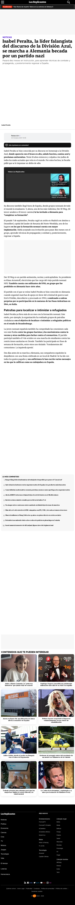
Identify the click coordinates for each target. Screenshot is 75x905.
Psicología (60, 848)
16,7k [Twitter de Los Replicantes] (38, 883)
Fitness (59, 865)
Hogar (58, 855)
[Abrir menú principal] (2, 2)
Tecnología (5, 854)
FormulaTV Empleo (45, 825)
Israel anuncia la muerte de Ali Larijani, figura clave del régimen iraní (29, 525)
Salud (58, 838)
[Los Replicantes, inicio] (37, 2)
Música (3, 845)
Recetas (59, 845)
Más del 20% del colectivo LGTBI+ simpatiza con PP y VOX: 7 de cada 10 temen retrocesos (36, 510)
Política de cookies (61, 888)
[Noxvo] (34, 895)
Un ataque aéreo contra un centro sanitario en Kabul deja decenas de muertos (32, 505)
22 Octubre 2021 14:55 (18, 138)
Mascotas (59, 842)
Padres (59, 835)
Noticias (4, 820)
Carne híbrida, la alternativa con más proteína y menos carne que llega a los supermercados (37, 490)
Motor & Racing (43, 842)
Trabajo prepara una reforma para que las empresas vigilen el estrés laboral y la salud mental (19, 792)
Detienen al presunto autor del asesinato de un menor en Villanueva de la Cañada (56, 756)
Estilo (58, 869)
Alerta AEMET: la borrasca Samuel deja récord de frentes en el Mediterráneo (31, 495)
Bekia (58, 822)
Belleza (59, 828)
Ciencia (3, 832)
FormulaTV (42, 822)
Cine (2, 837)
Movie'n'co (42, 835)
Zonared (41, 853)
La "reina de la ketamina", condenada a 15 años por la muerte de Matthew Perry (56, 791)
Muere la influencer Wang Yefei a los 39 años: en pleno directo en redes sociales (33, 515)
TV (2, 841)
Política (3, 824)
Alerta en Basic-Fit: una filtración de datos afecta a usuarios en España (19, 719)
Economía (4, 828)
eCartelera (42, 828)
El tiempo (4, 863)
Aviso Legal (20, 888)
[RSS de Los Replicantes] (25, 883)
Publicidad (29, 888)
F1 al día (41, 846)
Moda (58, 825)
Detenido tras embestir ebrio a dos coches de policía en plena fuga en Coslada (32, 520)
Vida (2, 858)
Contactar (37, 888)
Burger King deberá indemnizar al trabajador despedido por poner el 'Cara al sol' (33, 480)
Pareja (59, 832)
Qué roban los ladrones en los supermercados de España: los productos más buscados (35, 485)
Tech (58, 872)
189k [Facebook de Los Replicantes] (31, 883)
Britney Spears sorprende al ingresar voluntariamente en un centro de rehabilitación (56, 720)
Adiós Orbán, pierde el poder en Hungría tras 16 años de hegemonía (18, 756)
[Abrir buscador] (68, 2)
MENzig (59, 862)
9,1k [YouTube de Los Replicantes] (44, 883)
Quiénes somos (11, 888)
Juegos (3, 850)
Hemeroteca (5, 874)
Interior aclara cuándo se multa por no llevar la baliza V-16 (25, 500)
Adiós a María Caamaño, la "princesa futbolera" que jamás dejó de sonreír (19, 684)
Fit (57, 851)
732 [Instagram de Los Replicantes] (50, 883)
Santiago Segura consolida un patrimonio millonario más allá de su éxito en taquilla (56, 684)
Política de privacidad (47, 888)
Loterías (4, 869)
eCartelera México (44, 832)
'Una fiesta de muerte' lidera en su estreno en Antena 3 (27, 7)
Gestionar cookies (36, 891)
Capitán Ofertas (44, 856)
